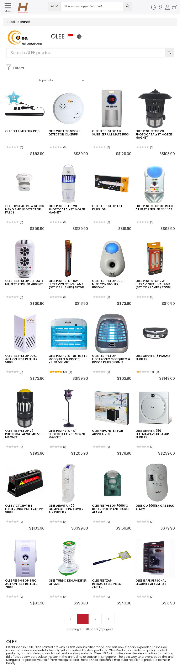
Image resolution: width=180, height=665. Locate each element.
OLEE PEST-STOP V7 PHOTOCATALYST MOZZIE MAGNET (23, 421)
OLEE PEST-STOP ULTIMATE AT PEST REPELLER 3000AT (155, 195)
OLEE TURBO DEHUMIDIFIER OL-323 (68, 569)
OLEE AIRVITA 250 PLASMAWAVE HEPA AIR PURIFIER (152, 421)
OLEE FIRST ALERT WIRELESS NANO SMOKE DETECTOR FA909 (24, 197)
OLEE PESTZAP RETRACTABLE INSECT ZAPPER (107, 571)
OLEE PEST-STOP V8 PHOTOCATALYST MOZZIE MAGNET (154, 122)
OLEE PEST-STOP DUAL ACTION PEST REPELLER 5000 (21, 346)
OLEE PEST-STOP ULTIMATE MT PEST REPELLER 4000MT (24, 270)
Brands (25, 22)
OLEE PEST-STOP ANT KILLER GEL (107, 195)
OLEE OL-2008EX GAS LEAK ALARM (155, 495)
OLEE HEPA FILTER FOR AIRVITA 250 (107, 420)
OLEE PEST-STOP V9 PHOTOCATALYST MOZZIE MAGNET (67, 197)
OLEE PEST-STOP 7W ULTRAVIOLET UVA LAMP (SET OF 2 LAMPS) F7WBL (153, 272)
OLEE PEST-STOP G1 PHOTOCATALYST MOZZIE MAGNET (67, 421)
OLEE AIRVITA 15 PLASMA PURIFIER (153, 345)
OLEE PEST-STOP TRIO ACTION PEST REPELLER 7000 (21, 571)
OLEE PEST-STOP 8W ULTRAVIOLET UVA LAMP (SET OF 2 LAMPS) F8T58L (67, 272)
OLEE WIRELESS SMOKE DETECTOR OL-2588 (64, 120)
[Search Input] (91, 6)
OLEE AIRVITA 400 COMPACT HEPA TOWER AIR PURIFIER (66, 496)
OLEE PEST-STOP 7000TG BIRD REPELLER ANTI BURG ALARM (110, 496)
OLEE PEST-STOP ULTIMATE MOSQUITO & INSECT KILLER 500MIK (68, 346)
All (54, 6)
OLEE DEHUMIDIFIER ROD (22, 119)
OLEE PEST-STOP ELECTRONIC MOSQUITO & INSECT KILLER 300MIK (111, 346)
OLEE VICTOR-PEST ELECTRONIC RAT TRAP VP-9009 (24, 496)
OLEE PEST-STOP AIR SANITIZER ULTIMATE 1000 (110, 120)
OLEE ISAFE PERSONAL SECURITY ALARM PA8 (151, 569)
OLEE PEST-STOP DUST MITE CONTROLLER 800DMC (108, 272)
